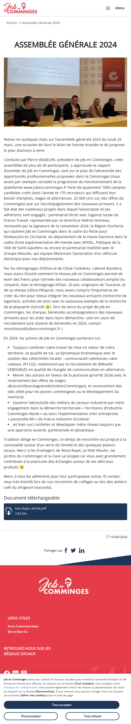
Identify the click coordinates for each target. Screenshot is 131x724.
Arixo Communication (23, 626)
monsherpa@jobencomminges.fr (32, 328)
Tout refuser (92, 716)
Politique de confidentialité (21, 687)
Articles (11, 23)
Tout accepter (62, 705)
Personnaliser (31, 716)
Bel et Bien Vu (17, 631)
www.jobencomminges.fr (45, 187)
